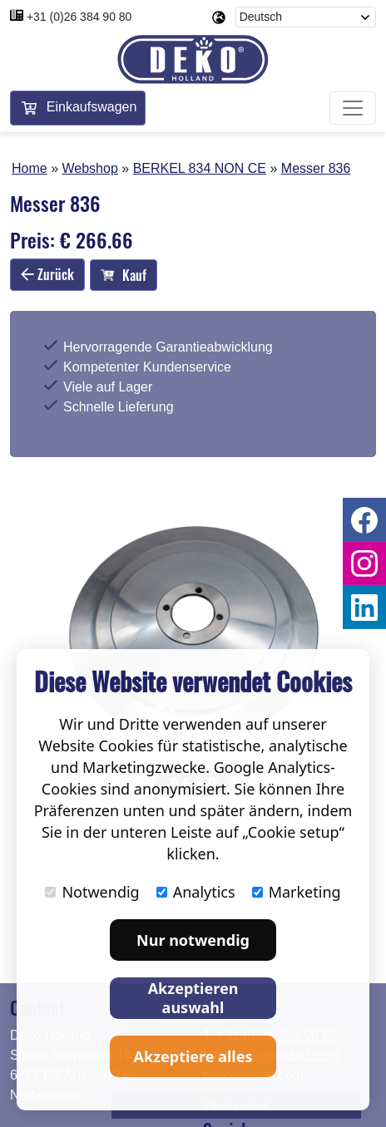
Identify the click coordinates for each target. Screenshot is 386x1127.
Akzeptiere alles (193, 1056)
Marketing (296, 892)
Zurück (47, 274)
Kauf (123, 275)
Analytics (195, 892)
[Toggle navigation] (352, 108)
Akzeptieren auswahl (193, 997)
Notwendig (92, 892)
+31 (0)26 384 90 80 (79, 16)
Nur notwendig (193, 940)
